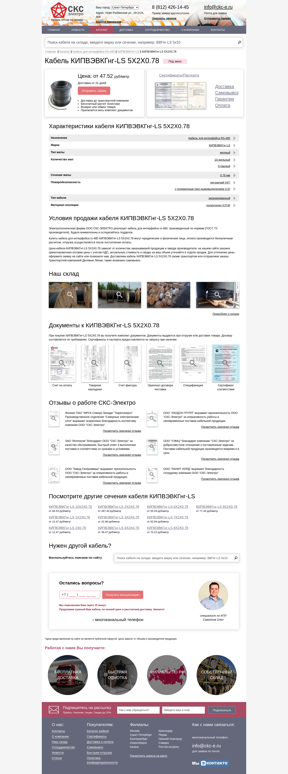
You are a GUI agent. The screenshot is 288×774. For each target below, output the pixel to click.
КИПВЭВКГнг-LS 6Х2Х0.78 (167, 507)
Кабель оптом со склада (67, 11)
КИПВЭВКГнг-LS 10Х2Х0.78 (70, 507)
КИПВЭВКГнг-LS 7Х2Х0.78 (167, 517)
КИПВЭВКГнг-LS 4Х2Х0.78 (118, 528)
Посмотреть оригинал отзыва (122, 430)
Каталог (102, 29)
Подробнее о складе (226, 314)
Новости (78, 29)
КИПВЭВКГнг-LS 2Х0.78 (67, 528)
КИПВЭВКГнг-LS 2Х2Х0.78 (118, 507)
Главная (54, 29)
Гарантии (224, 98)
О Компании (190, 29)
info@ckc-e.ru (218, 7)
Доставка (126, 29)
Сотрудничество (157, 29)
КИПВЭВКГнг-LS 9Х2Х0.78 (216, 507)
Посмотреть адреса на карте (148, 755)
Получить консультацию (122, 594)
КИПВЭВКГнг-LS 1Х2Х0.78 (69, 517)
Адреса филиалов (108, 21)
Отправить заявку (217, 18)
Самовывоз (227, 92)
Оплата (222, 105)
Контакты (218, 29)
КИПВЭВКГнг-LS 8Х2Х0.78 (167, 528)
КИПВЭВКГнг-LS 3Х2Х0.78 (118, 517)
